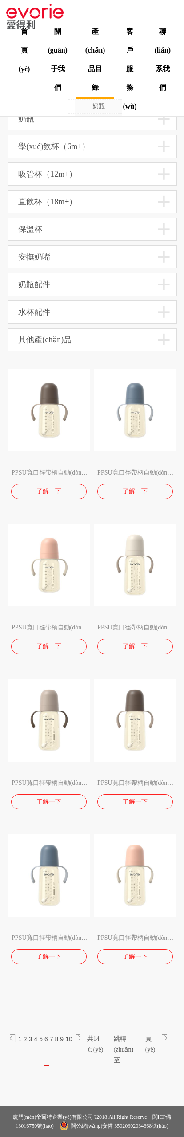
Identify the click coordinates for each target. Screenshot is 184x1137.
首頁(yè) (24, 50)
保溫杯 (30, 229)
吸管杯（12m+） (47, 174)
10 (68, 1039)
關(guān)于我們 (57, 59)
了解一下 (48, 491)
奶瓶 (98, 106)
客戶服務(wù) (129, 69)
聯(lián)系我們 (163, 59)
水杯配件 (34, 312)
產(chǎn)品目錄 (95, 59)
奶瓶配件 (34, 284)
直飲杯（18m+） (47, 201)
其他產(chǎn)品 (45, 339)
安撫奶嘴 (34, 256)
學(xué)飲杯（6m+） (54, 146)
